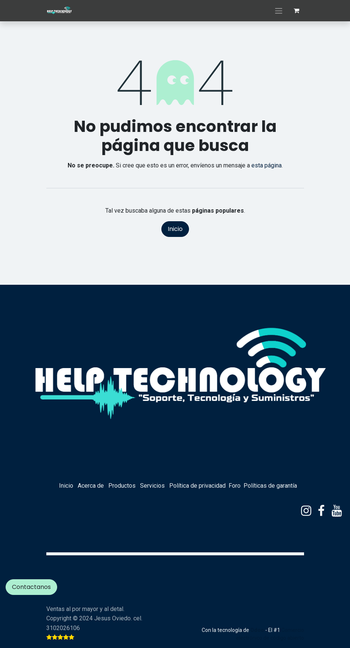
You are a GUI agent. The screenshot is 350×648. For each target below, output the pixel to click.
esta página (266, 165)
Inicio (175, 229)
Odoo (257, 630)
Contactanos (31, 587)
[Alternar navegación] (278, 10)
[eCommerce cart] (296, 10)
